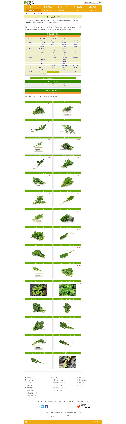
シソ (64, 50)
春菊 (42, 52)
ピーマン (30, 65)
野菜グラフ (30, 385)
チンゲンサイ (53, 57)
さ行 (53, 83)
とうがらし (75, 57)
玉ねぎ (30, 57)
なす (76, 59)
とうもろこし (42, 59)
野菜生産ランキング (59, 380)
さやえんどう (30, 50)
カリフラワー (30, 44)
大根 (64, 55)
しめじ (75, 50)
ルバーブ (64, 71)
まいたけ (30, 67)
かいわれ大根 (42, 42)
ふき (42, 65)
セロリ (30, 55)
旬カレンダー (63, 7)
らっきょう (41, 71)
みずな (64, 67)
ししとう (53, 50)
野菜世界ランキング (59, 390)
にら (53, 61)
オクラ (30, 42)
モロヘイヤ (52, 69)
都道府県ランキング (59, 388)
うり (76, 38)
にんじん (64, 61)
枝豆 (42, 40)
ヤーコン (76, 69)
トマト (52, 59)
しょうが (53, 52)
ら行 (64, 86)
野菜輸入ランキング (59, 382)
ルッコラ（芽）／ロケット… (67, 353)
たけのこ (76, 55)
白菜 (42, 63)
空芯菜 (75, 44)
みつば (75, 67)
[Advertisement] (93, 40)
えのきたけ (52, 40)
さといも (64, 48)
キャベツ (53, 44)
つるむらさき (64, 57)
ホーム (33, 7)
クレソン (42, 46)
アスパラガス (42, 38)
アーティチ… (53, 38)
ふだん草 (53, 65)
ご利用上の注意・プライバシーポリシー (58, 401)
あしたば (30, 38)
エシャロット (30, 40)
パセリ (52, 63)
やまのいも (64, 69)
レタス (75, 71)
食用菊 (64, 52)
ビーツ (75, 63)
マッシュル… (42, 67)
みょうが (30, 69)
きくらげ (42, 44)
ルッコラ (39, 13)
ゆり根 (30, 71)
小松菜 (75, 46)
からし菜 (76, 42)
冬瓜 (30, 59)
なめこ (41, 61)
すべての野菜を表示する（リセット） (53, 78)
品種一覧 (63, 10)
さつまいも (52, 48)
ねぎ (30, 63)
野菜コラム (48, 10)
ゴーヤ (30, 48)
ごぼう (64, 46)
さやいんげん (76, 48)
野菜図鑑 (48, 7)
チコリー (42, 57)
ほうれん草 (75, 65)
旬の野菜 (29, 382)
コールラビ (41, 48)
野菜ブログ (78, 10)
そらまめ (42, 55)
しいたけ (42, 50)
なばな (30, 61)
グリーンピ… (30, 46)
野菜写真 (33, 10)
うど (64, 38)
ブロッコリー (64, 65)
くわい (52, 46)
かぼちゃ (64, 42)
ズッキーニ (75, 52)
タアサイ (53, 55)
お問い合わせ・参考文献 (80, 401)
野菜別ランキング (58, 385)
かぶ (53, 42)
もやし (41, 69)
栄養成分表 (78, 7)
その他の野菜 (42, 74)
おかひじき (75, 40)
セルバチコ (38, 101)
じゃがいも (30, 52)
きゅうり (64, 44)
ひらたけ (64, 63)
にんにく (76, 61)
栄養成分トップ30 (32, 393)
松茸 (53, 67)
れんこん (30, 74)
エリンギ (64, 40)
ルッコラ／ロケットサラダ (67, 155)
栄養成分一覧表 (31, 395)
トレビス (64, 59)
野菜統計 (93, 7)
